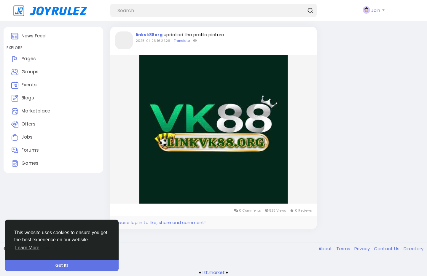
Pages (23, 59)
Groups (25, 72)
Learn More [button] (27, 247)
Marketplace (30, 111)
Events (24, 85)
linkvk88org (149, 35)
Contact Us (387, 248)
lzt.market (214, 272)
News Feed (28, 36)
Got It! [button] (61, 265)
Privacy (362, 248)
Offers (23, 124)
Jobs (22, 137)
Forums (25, 150)
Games (25, 163)
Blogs (22, 98)
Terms (343, 248)
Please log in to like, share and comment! (160, 222)
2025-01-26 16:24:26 (153, 40)
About (325, 248)
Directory (413, 248)
